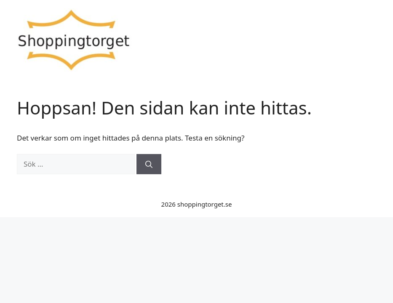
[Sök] (148, 164)
